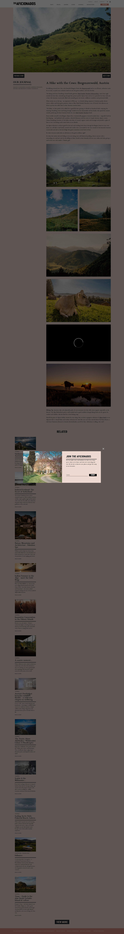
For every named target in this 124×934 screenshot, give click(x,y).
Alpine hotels (102, 417)
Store (73, 4)
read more (18, 506)
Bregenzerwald (86, 88)
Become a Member (85, 931)
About (96, 1)
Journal (80, 4)
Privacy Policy (60, 931)
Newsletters (90, 4)
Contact (102, 1)
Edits (51, 4)
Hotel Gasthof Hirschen (82, 113)
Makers (66, 4)
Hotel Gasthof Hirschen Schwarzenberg (88, 94)
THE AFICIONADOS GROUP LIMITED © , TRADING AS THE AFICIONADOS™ (34, 931)
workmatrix (100, 931)
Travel (59, 4)
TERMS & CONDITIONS (73, 931)
